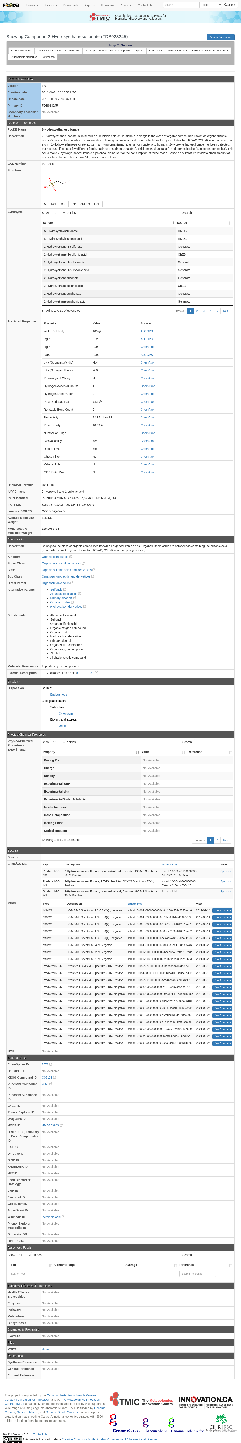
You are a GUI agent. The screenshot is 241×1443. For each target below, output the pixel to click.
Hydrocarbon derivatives (68, 606)
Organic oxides (62, 602)
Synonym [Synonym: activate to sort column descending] (49, 222)
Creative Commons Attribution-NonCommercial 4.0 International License (109, 1439)
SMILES (85, 204)
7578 (47, 1064)
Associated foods (178, 50)
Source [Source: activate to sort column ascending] (182, 222)
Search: (206, 213)
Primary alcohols (63, 598)
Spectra (139, 50)
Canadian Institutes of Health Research (72, 1395)
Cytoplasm (66, 713)
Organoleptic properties (24, 57)
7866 (47, 1084)
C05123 (49, 1077)
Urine (62, 726)
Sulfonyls (58, 589)
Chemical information (49, 50)
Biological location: (54, 701)
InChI (97, 204)
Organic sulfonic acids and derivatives (68, 570)
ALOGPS (147, 331)
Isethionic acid (53, 1217)
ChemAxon (148, 347)
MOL (54, 204)
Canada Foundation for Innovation (27, 1399)
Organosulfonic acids (57, 583)
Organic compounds (57, 556)
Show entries (59, 213)
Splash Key (169, 864)
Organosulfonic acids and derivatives (68, 576)
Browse (31, 5)
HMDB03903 (52, 1125)
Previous (179, 311)
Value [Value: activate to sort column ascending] (146, 752)
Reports (89, 5)
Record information (21, 50)
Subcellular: (58, 707)
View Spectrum (222, 910)
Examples (107, 5)
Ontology (90, 50)
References (48, 57)
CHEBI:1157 (87, 673)
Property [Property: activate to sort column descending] (49, 752)
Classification (72, 50)
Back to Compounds (220, 37)
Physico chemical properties (115, 50)
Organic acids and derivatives (63, 563)
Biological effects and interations (210, 50)
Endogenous (58, 694)
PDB (73, 204)
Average (131, 1265)
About (126, 5)
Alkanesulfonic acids (65, 594)
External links (156, 50)
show (45, 1349)
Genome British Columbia (63, 1412)
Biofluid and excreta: (63, 719)
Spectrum (226, 871)
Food (12, 1265)
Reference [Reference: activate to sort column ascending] (195, 752)
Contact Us (145, 5)
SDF (63, 204)
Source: (47, 688)
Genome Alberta (27, 1412)
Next (225, 311)
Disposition (16, 688)
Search (51, 5)
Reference (186, 1265)
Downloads (70, 5)
